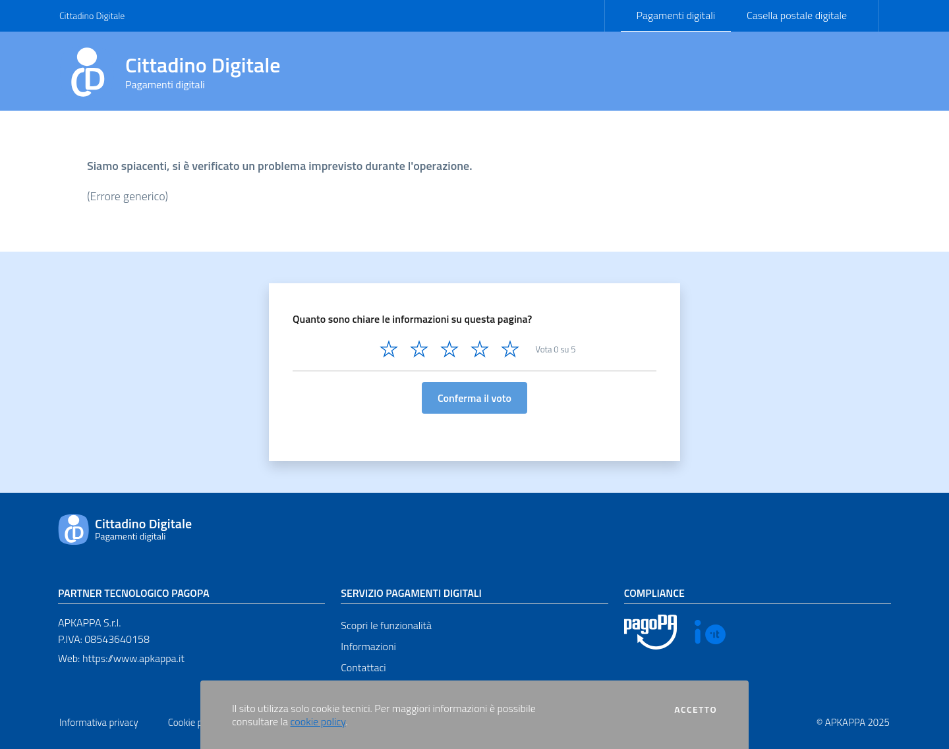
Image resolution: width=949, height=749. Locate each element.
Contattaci (363, 667)
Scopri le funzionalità (386, 625)
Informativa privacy (98, 722)
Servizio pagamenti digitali (411, 593)
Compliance (654, 593)
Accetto (695, 709)
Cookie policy (194, 722)
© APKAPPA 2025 (853, 722)
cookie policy (318, 721)
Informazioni (368, 646)
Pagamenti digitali (676, 15)
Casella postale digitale (797, 15)
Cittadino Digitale (92, 15)
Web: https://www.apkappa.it (121, 658)
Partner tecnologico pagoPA (134, 593)
